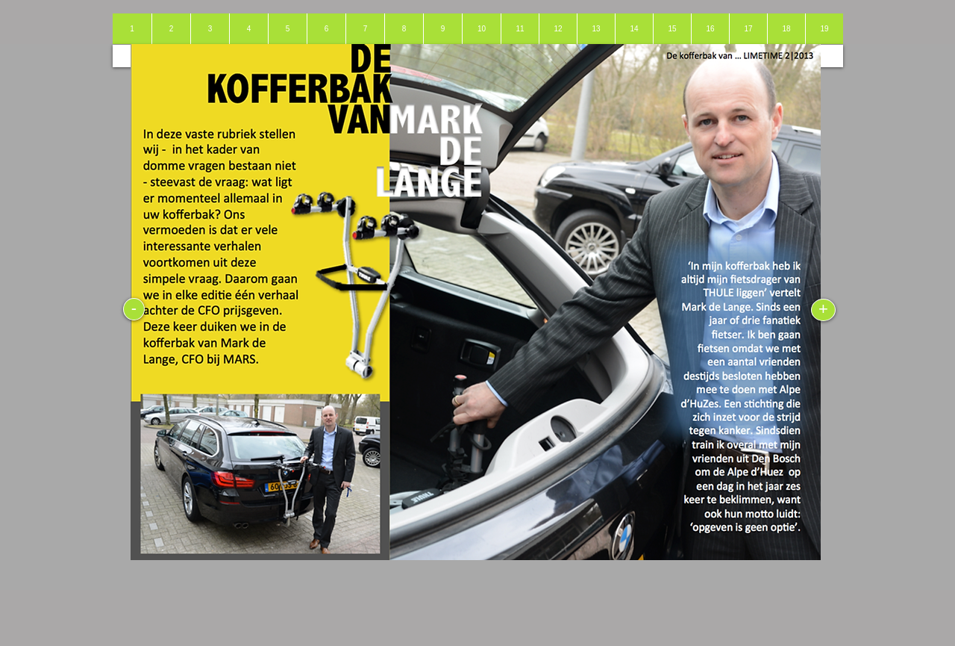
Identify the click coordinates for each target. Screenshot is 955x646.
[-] (134, 309)
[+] (823, 310)
